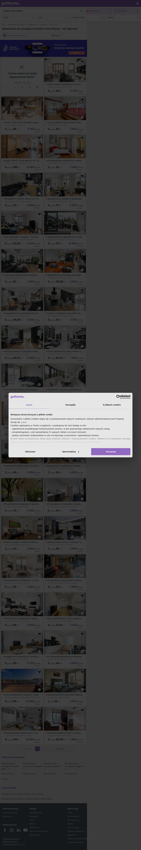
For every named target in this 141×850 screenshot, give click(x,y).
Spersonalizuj (70, 451)
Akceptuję (111, 451)
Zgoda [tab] (29, 405)
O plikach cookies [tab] (112, 405)
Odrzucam (30, 451)
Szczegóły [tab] (70, 405)
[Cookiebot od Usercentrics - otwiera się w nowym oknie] (118, 397)
